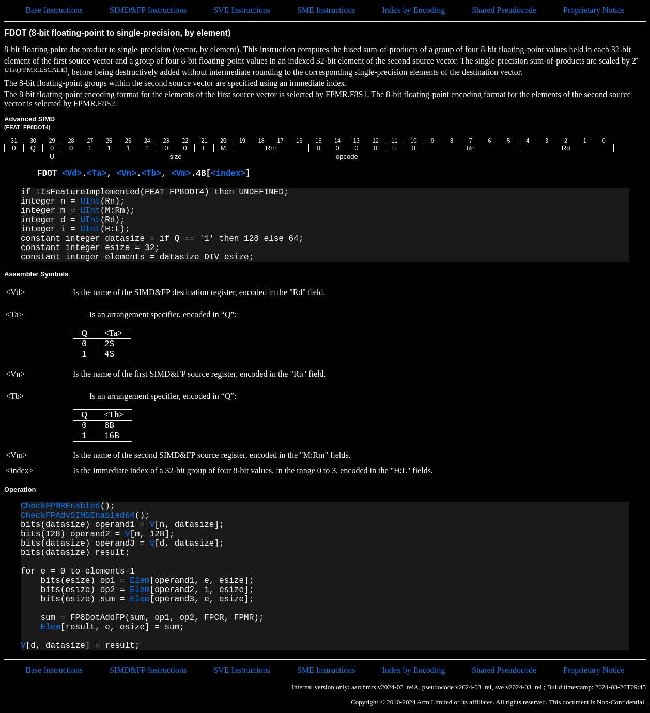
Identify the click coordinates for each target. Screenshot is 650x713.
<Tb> (151, 173)
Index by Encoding (413, 10)
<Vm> (181, 173)
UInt (90, 201)
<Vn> (126, 173)
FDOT (49, 173)
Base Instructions (54, 10)
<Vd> (72, 173)
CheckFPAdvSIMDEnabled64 (78, 515)
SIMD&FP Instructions (148, 10)
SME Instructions (326, 10)
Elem (139, 580)
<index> (228, 173)
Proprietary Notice (594, 10)
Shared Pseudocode (504, 10)
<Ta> (96, 173)
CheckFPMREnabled (60, 506)
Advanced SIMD (29, 122)
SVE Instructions (241, 10)
